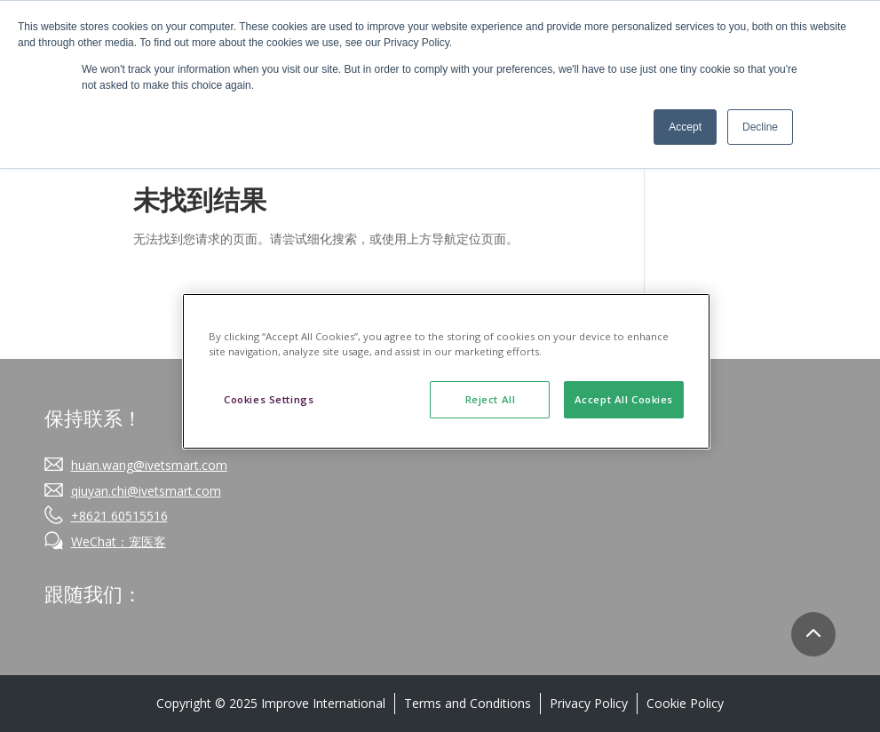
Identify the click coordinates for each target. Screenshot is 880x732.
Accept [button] (685, 127)
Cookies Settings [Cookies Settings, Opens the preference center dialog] (268, 399)
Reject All (490, 399)
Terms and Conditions (467, 703)
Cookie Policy (685, 703)
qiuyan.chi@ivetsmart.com (146, 490)
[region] (446, 371)
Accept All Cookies (624, 399)
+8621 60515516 (119, 515)
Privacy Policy (589, 703)
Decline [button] (760, 127)
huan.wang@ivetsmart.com (149, 465)
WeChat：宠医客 (118, 541)
